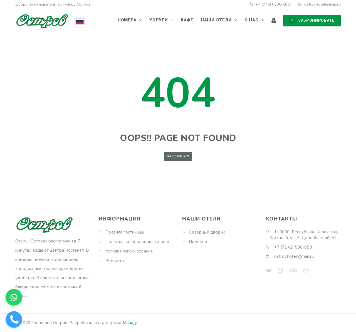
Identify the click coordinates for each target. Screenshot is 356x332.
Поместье (199, 241)
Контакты (115, 260)
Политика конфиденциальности (137, 241)
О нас (253, 20)
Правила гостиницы (124, 232)
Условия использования (129, 251)
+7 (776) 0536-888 (271, 4)
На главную (178, 156)
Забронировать (312, 20)
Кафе (188, 20)
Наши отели (218, 20)
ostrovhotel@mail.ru (322, 4)
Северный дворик (207, 232)
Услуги (160, 20)
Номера (129, 20)
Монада (131, 323)
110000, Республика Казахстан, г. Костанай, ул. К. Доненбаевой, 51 (302, 235)
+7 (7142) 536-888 (289, 247)
